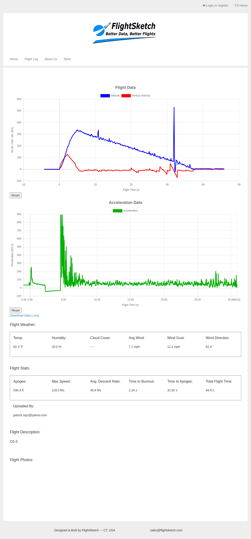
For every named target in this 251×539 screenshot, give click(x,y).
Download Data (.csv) (24, 315)
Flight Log (31, 59)
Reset (16, 195)
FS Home (241, 5)
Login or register (215, 5)
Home (14, 59)
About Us (51, 59)
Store (67, 59)
